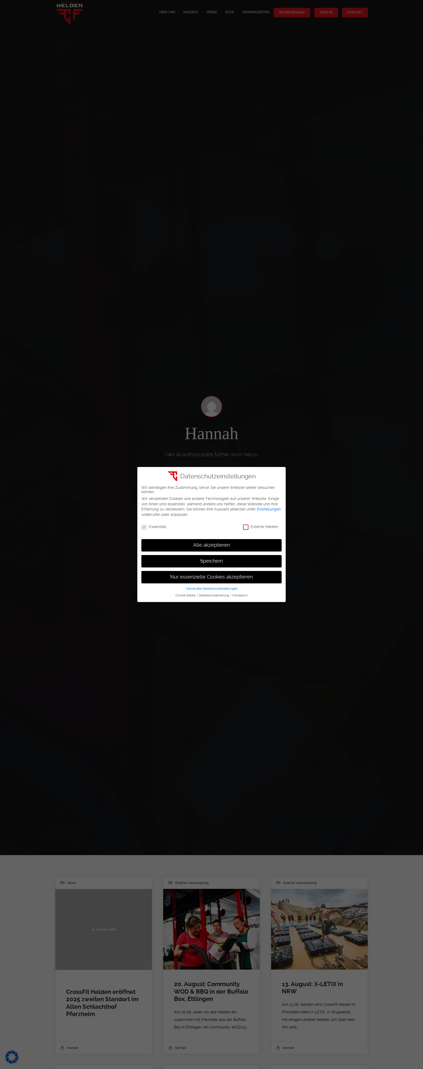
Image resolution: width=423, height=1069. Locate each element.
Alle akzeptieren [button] (211, 545)
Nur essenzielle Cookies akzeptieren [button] (211, 577)
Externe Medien (260, 527)
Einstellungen (269, 509)
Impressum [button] (240, 595)
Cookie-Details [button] (185, 595)
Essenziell (153, 527)
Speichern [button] (211, 561)
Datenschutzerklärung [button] (214, 595)
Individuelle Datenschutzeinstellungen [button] (211, 588)
